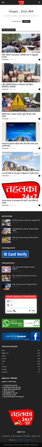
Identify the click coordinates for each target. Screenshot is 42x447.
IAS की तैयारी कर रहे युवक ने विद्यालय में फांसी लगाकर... (21, 173)
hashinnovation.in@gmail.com (24, 440)
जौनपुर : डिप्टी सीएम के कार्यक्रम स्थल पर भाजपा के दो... (24, 276)
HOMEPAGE (26, 21)
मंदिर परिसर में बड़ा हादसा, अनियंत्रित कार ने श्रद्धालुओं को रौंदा (26, 220)
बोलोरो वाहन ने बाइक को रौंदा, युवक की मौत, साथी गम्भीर (25, 237)
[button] (3, 2)
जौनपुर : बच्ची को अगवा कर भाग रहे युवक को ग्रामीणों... (24, 284)
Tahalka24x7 (5, 59)
